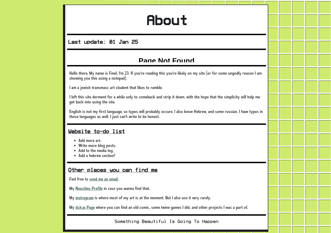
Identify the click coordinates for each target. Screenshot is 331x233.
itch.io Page (85, 207)
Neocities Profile (89, 188)
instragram (85, 197)
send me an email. (104, 179)
